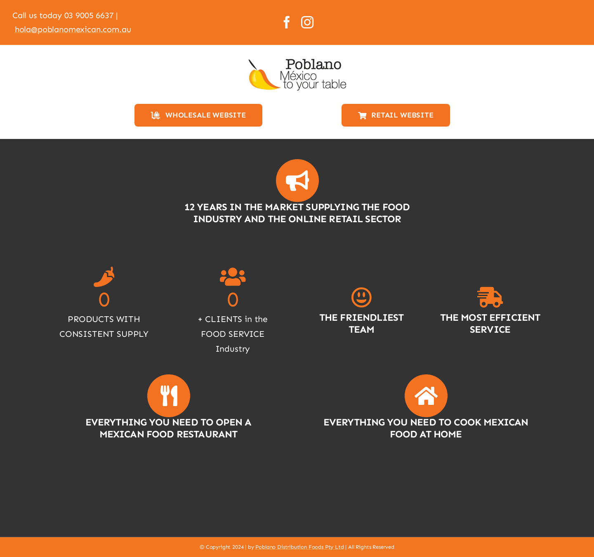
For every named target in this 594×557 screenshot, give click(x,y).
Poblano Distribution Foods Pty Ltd (299, 547)
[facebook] (286, 22)
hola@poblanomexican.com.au (73, 29)
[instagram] (307, 22)
